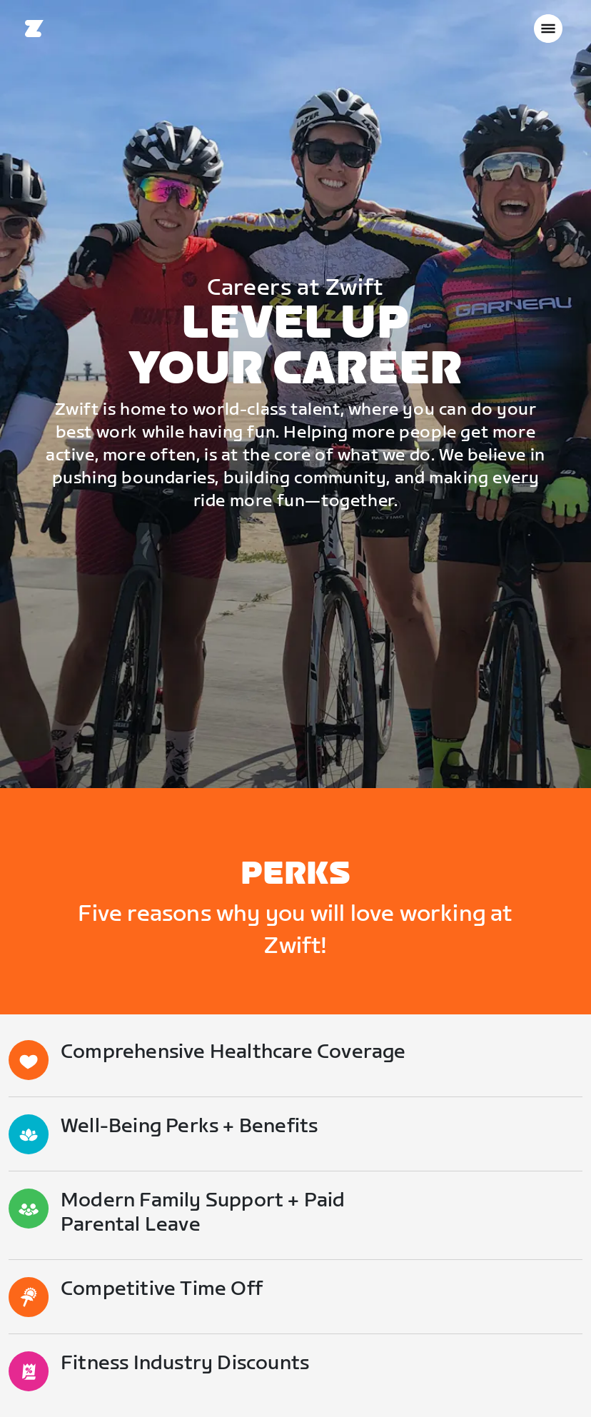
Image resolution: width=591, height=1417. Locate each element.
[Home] (34, 28)
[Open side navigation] (548, 29)
